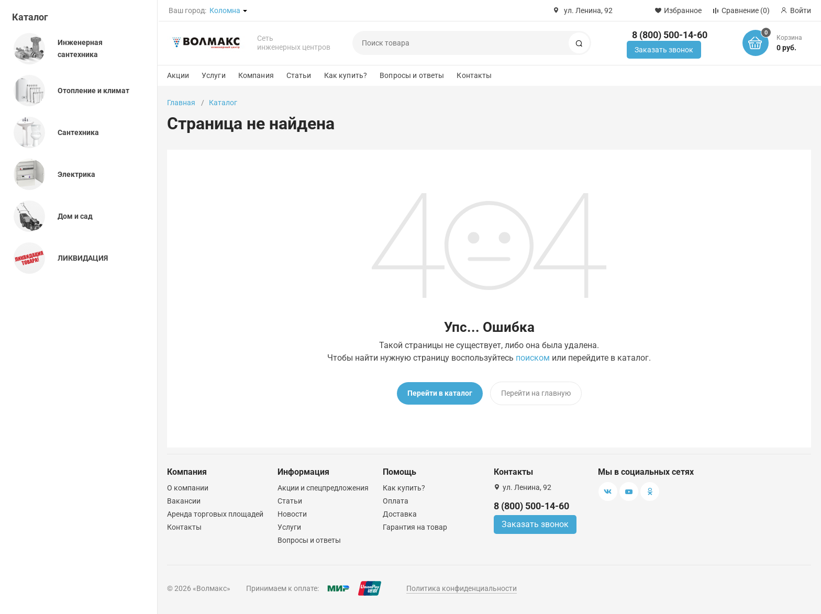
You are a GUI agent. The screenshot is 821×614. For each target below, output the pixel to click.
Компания (256, 75)
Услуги (214, 75)
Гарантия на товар (415, 527)
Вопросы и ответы (412, 75)
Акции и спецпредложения (323, 488)
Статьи (299, 75)
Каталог (30, 17)
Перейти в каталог (439, 393)
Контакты (474, 75)
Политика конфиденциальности (461, 588)
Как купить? (346, 75)
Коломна (224, 10)
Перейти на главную (536, 393)
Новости (292, 514)
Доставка (400, 514)
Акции (178, 75)
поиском (533, 358)
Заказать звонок (664, 50)
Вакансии (184, 501)
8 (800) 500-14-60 (669, 34)
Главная (181, 102)
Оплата (395, 501)
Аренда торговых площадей (215, 514)
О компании (187, 488)
